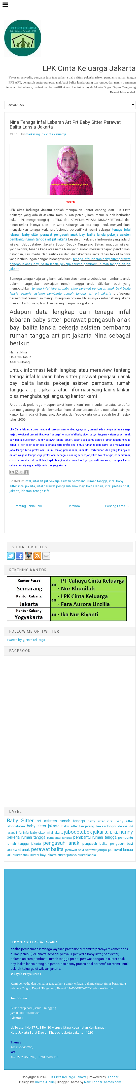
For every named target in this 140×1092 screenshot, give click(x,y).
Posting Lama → (117, 506)
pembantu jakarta (59, 837)
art (39, 821)
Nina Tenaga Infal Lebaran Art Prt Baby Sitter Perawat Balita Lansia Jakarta (65, 124)
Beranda (74, 506)
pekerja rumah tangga (26, 837)
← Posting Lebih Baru (26, 506)
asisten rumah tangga (64, 821)
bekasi (101, 826)
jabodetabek (78, 832)
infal (28, 481)
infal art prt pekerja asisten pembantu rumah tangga (70, 481)
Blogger (112, 1077)
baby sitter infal (101, 821)
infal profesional (117, 486)
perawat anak (18, 849)
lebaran (26, 491)
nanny (126, 832)
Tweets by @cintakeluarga (26, 640)
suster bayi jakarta (43, 855)
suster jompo (67, 855)
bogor (111, 826)
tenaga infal (41, 491)
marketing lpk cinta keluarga (45, 134)
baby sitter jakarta (43, 826)
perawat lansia (120, 849)
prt (9, 855)
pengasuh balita (95, 843)
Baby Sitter (20, 821)
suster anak (21, 855)
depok (123, 826)
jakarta (14, 491)
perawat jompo (96, 850)
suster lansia (87, 855)
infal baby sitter (34, 832)
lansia (114, 832)
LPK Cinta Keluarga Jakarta (67, 1077)
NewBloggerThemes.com (102, 1082)
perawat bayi (74, 850)
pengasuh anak (61, 843)
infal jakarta (26, 486)
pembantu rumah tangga (95, 837)
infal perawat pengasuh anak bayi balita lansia (70, 486)
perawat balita (47, 849)
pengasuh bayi (121, 843)
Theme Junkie (44, 1082)
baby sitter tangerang (77, 826)
